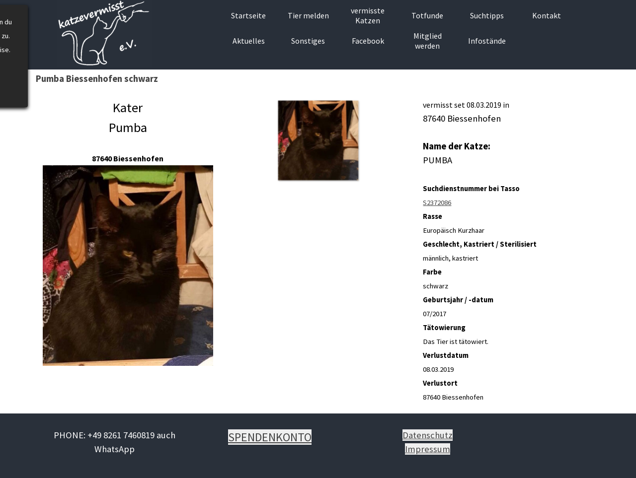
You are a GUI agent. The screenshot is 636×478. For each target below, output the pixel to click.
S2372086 (437, 202)
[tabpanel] (128, 232)
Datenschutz (427, 435)
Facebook (368, 41)
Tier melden (308, 15)
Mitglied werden (427, 41)
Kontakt (546, 15)
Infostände (487, 41)
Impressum (427, 449)
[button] (317, 140)
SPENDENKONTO (270, 437)
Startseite (248, 15)
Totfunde (427, 15)
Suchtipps (487, 15)
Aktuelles (249, 41)
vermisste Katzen (368, 15)
